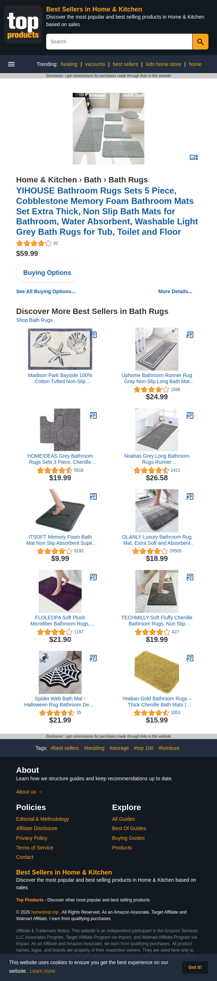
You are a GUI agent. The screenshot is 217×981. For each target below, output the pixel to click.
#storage (119, 748)
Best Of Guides (129, 828)
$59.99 (27, 253)
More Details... (175, 291)
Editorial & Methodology (42, 819)
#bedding (94, 748)
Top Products (30, 900)
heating (69, 64)
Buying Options (47, 272)
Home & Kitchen (46, 179)
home (195, 64)
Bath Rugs (128, 179)
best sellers (125, 64)
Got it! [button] (195, 967)
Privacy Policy (31, 838)
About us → (29, 792)
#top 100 (144, 748)
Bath (92, 179)
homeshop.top (44, 912)
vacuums (95, 64)
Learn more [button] (43, 971)
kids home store (163, 64)
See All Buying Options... (46, 291)
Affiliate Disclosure (36, 828)
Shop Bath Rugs (34, 320)
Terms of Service (34, 848)
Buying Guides (128, 838)
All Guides (123, 819)
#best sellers (65, 748)
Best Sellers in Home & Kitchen (94, 9)
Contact (24, 857)
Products (122, 848)
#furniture (168, 748)
